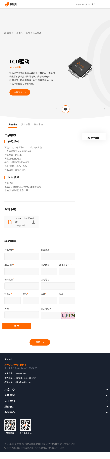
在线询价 (18, 92)
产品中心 (18, 32)
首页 (9, 32)
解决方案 (9, 395)
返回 (38, 342)
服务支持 (9, 406)
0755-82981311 (15, 365)
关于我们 (9, 401)
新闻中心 (9, 412)
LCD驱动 (37, 32)
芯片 (28, 32)
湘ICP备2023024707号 (64, 444)
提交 (17, 326)
